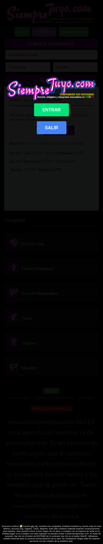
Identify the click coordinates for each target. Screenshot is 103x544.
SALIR (51, 127)
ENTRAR (51, 109)
